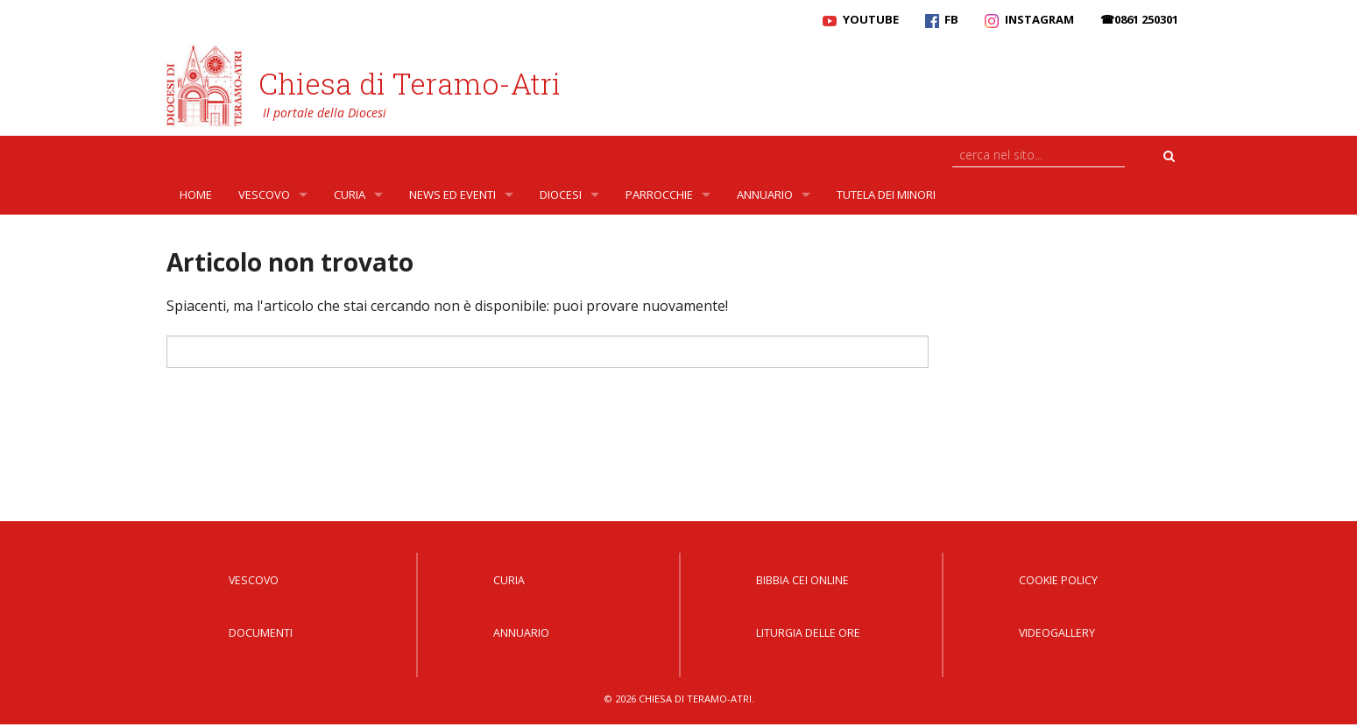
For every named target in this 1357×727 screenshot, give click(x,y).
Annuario (765, 194)
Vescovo (264, 194)
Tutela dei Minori (886, 194)
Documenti (261, 632)
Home (196, 194)
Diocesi (561, 194)
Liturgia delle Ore (808, 632)
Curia (349, 194)
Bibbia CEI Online (802, 580)
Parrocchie (659, 194)
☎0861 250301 (1139, 19)
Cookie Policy (1058, 580)
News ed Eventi (452, 194)
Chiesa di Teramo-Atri (409, 83)
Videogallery (1057, 632)
